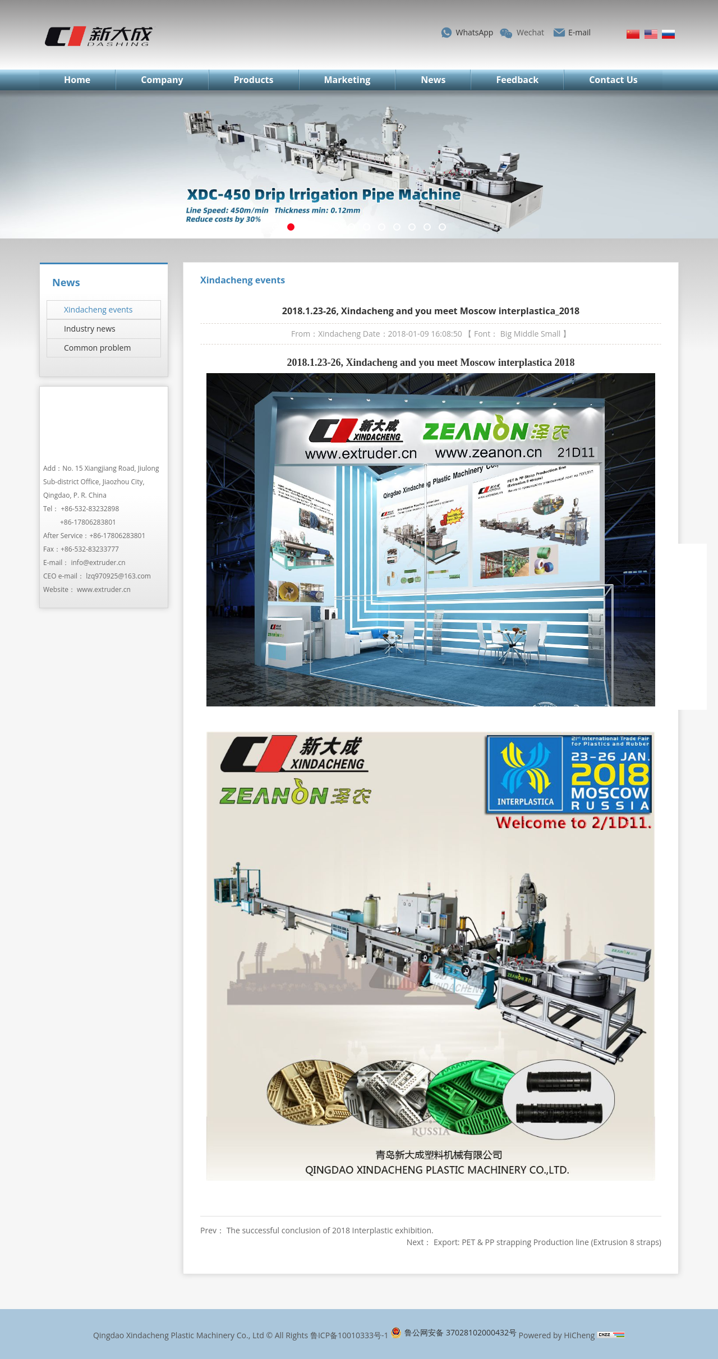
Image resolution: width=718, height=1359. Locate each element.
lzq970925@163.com (118, 576)
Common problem (97, 347)
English (651, 34)
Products (254, 80)
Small (551, 333)
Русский (668, 34)
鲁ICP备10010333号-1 (349, 1335)
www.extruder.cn (104, 589)
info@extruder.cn (98, 562)
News (433, 80)
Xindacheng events (98, 309)
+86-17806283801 (88, 522)
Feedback (517, 80)
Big (506, 333)
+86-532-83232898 (90, 508)
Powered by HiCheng (557, 1335)
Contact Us (613, 80)
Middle (526, 333)
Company (162, 80)
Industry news (90, 328)
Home (77, 80)
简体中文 (633, 34)
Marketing (347, 80)
